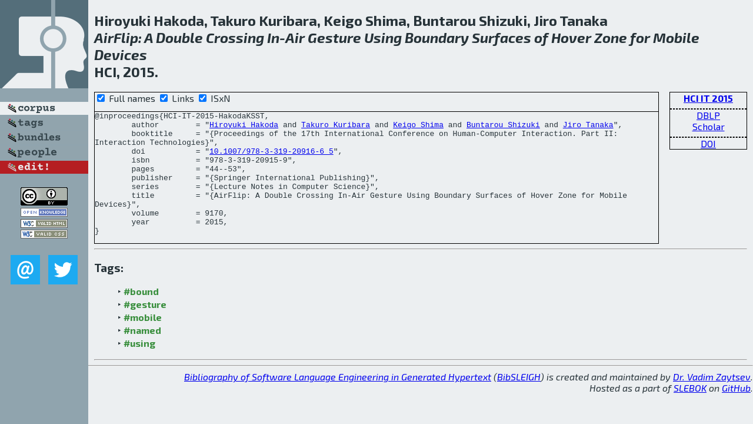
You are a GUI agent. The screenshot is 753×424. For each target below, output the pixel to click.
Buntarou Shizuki (503, 127)
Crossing (235, 37)
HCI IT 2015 (708, 98)
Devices (120, 54)
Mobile (676, 37)
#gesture (145, 328)
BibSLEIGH (519, 401)
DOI (708, 143)
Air (104, 37)
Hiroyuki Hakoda (243, 127)
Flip (126, 37)
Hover (571, 37)
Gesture (334, 37)
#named (142, 354)
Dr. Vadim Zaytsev (712, 401)
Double (179, 37)
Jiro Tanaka (588, 127)
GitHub (736, 412)
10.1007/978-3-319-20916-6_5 (271, 159)
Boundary (437, 37)
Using (383, 37)
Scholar (708, 126)
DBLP (708, 115)
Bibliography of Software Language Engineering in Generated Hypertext (337, 401)
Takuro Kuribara (335, 127)
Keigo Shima (418, 127)
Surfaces (501, 37)
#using (139, 367)
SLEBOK (690, 412)
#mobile (143, 341)
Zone (610, 37)
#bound (141, 316)
